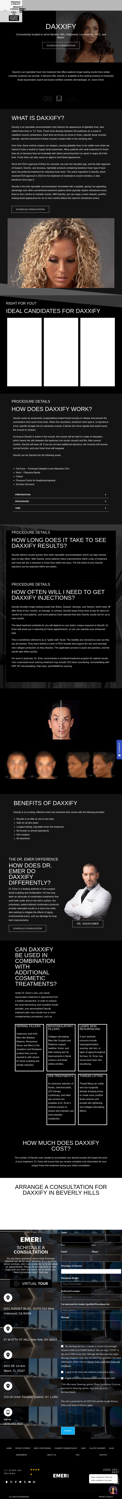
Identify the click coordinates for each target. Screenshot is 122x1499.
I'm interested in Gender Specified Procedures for (86, 1304)
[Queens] (8, 1385)
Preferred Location (71, 1291)
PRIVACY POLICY (106, 1495)
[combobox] (91, 1271)
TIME (17, 509)
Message (65, 1317)
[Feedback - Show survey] (119, 749)
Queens (8, 1392)
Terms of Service (79, 1405)
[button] (61, 495)
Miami (7, 1361)
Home (9, 1447)
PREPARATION (23, 495)
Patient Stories (22, 1447)
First (63, 1246)
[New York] (8, 1328)
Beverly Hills (10, 1304)
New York (8, 1335)
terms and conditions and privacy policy (96, 1372)
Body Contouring (42, 1447)
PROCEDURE (22, 502)
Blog (111, 1447)
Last (94, 1246)
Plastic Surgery (97, 1447)
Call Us (7, 1419)
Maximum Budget (70, 1278)
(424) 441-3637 (13, 1423)
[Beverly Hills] (8, 1297)
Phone (95, 1252)
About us (51, 1453)
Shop (83, 1447)
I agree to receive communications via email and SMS (90, 1378)
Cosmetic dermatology (66, 1447)
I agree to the (90, 1372)
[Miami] (8, 1354)
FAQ (77, 1453)
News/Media (21, 1453)
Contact (103, 1453)
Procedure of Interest (72, 1266)
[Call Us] (8, 1412)
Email (64, 1252)
